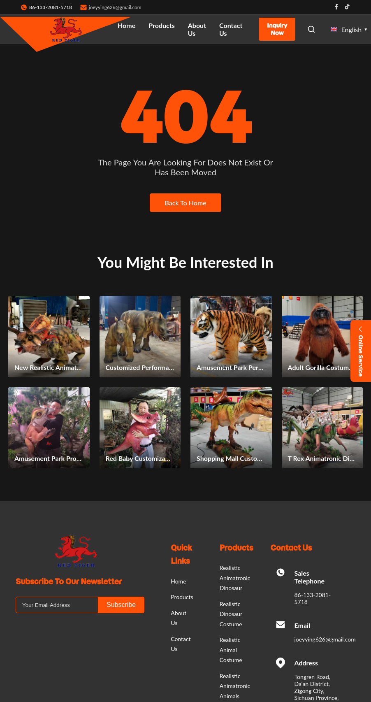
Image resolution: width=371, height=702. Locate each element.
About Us (197, 29)
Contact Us (230, 29)
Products (161, 25)
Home (126, 25)
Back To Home (185, 203)
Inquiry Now (277, 29)
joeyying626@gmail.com (115, 7)
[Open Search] (311, 29)
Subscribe (121, 604)
